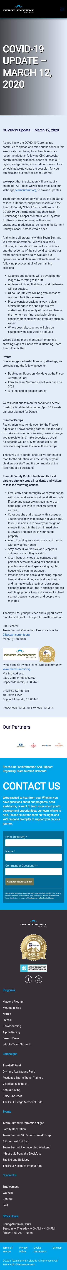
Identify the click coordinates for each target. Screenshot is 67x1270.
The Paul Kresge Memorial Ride (22, 1102)
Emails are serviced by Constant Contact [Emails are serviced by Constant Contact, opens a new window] (41, 898)
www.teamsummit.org (17, 669)
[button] (62, 9)
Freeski (7, 1020)
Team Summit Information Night (23, 1123)
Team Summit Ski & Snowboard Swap (27, 1135)
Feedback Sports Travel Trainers (23, 1077)
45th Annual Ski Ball (15, 1141)
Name (10, 851)
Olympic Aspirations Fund (19, 1071)
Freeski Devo (11, 1038)
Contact (8, 1199)
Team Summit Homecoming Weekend (26, 1147)
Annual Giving (11, 1090)
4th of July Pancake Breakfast (22, 1153)
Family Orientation (14, 1129)
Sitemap (57, 1247)
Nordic (7, 1014)
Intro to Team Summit (16, 1044)
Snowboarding (12, 1026)
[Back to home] (18, 9)
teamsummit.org (25, 190)
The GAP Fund (12, 1065)
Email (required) (16, 837)
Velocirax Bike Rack (15, 1084)
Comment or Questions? (21, 865)
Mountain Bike (12, 1007)
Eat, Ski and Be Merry (16, 1159)
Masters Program (13, 1001)
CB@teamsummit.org (16, 634)
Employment (11, 1186)
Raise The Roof (12, 1096)
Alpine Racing (11, 1032)
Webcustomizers (25, 1264)
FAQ (5, 1205)
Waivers (8, 1192)
